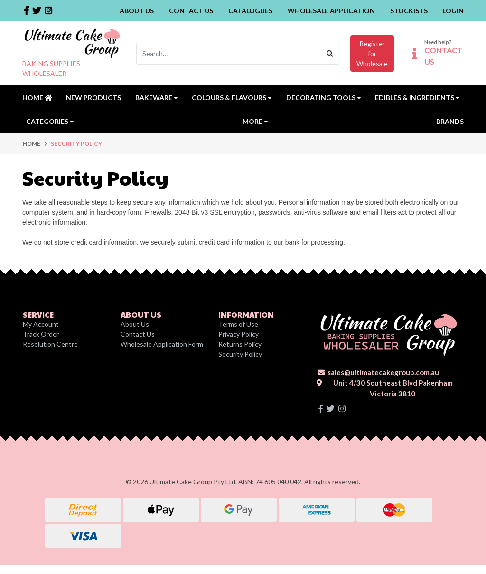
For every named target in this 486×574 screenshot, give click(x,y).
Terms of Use (238, 324)
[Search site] (330, 54)
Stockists (409, 11)
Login (453, 11)
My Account (41, 324)
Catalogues (250, 11)
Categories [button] (50, 121)
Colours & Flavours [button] (232, 98)
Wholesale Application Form (162, 344)
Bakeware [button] (156, 98)
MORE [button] (255, 121)
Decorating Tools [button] (323, 98)
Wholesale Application (331, 11)
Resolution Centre (50, 344)
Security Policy (240, 354)
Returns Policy (240, 344)
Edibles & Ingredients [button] (417, 98)
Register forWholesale (372, 53)
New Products (93, 98)
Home (37, 98)
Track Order (41, 334)
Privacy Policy (238, 334)
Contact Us (191, 11)
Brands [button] (450, 121)
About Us (137, 11)
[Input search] (228, 54)
